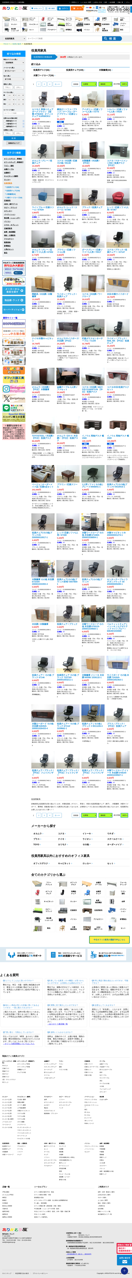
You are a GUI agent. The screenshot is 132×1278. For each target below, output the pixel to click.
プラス (37, 839)
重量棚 (102, 1154)
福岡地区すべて (10, 126)
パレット (102, 1168)
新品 (5, 253)
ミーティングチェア (50, 1064)
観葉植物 (7, 242)
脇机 (60, 1067)
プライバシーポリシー (40, 1273)
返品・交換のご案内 (104, 1203)
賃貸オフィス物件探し (41, 1217)
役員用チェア (6, 1149)
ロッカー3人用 (6, 1105)
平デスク (5, 1065)
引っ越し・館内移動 (40, 1203)
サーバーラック (22, 1136)
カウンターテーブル (65, 1102)
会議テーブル (9, 169)
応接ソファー (89, 1064)
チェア (19, 1154)
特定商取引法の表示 (22, 1273)
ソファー (62, 1099)
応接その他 (88, 1075)
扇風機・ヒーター (64, 1177)
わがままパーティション (91, 1106)
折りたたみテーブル (106, 1069)
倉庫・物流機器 (9, 232)
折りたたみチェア (49, 1072)
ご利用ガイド (74, 2)
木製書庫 (5, 1152)
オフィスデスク (41, 863)
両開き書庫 (20, 1102)
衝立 (86, 1109)
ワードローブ (6, 1124)
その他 (86, 844)
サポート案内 (102, 1197)
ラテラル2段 (21, 1113)
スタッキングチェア (50, 1067)
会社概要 (111, 2)
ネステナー (103, 1166)
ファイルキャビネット (24, 1133)
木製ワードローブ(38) (44, 75)
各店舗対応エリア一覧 (105, 1214)
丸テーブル (103, 1075)
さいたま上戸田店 (7, 1195)
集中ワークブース (49, 1146)
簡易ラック (103, 1157)
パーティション (9, 214)
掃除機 (61, 1152)
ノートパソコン (89, 1149)
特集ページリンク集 (104, 1211)
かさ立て (47, 1105)
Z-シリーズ (88, 1118)
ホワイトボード (49, 1102)
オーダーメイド (115, 844)
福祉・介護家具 (9, 235)
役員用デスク (6, 1146)
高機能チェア (21, 1069)
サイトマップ (6, 1273)
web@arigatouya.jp (8, 1242)
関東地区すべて (10, 121)
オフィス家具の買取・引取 (42, 1195)
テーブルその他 (104, 1083)
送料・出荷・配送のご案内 (106, 1192)
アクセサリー (9, 239)
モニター (87, 1152)
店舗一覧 (119, 2)
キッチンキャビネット (24, 1127)
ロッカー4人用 (6, 1108)
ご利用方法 (101, 1206)
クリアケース (21, 1124)
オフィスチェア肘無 (23, 1067)
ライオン (87, 839)
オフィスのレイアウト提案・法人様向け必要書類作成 (51, 1200)
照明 (60, 1171)
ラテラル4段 (21, 1119)
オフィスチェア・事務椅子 (14, 162)
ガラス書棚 (20, 1122)
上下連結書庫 (21, 1108)
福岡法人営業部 (7, 1217)
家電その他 (62, 1179)
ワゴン (61, 1064)
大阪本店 (5, 1208)
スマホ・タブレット (11, 225)
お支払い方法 (97, 2)
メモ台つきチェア (49, 1078)
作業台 (102, 1160)
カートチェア (48, 1069)
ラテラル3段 (21, 1116)
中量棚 (102, 1152)
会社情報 (100, 1208)
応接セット (88, 1069)
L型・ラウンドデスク (9, 1079)
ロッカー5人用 (6, 1110)
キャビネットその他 (23, 1138)
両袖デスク (5, 1071)
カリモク (63, 844)
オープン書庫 (21, 1105)
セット (111, 863)
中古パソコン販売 (39, 1214)
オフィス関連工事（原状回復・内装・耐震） (48, 1206)
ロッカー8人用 (6, 1116)
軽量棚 (102, 1146)
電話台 (46, 1108)
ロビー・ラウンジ (10, 207)
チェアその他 (21, 1072)
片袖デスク (5, 1068)
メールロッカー (7, 1122)
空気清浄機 (62, 1168)
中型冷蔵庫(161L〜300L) (66, 1157)
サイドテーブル (104, 1078)
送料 (105, 2)
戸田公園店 (5, 1192)
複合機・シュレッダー (12, 218)
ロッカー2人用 (6, 1102)
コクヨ (62, 834)
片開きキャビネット (23, 1110)
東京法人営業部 (7, 1206)
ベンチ (61, 1108)
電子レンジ (62, 1163)
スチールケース (115, 839)
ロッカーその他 (7, 1127)
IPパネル (87, 1112)
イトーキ (87, 834)
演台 (101, 1081)
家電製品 (7, 246)
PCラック (5, 1082)
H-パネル (87, 1115)
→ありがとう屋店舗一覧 (57, 1024)
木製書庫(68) (106, 70)
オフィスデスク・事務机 (13, 159)
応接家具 (7, 200)
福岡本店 (5, 1214)
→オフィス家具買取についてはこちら (19, 1044)
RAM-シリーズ (89, 1123)
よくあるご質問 (85, 2)
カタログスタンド (49, 1110)
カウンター (8, 211)
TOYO (37, 844)
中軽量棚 (102, 1149)
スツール (47, 1075)
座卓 (101, 1072)
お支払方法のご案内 (104, 1195)
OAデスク (5, 1074)
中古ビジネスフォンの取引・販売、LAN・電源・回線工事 (52, 1211)
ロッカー (87, 863)
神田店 (4, 1197)
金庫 (45, 1099)
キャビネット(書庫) (11, 176)
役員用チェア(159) (75, 70)
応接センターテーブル (91, 1067)
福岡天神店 (5, 1211)
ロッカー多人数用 (7, 1119)
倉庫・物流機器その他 (106, 1171)
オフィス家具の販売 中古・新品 (44, 1192)
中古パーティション (91, 1102)
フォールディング (105, 1089)
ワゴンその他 (63, 1069)
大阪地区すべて (10, 124)
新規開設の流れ (39, 1197)
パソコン (7, 221)
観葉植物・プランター (51, 1113)
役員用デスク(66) (42, 70)
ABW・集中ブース (11, 204)
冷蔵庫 (61, 1154)
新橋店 (4, 1200)
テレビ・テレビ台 (64, 1174)
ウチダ (111, 834)
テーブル (20, 1149)
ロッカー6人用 (6, 1113)
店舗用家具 (8, 228)
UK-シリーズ (89, 1120)
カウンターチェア (64, 1105)
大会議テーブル (104, 1067)
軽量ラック (103, 1174)
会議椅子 (7, 173)
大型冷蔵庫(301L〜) (65, 1160)
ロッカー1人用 (6, 1099)
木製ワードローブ (7, 1154)
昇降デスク (5, 1077)
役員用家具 (8, 183)
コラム (127, 2)
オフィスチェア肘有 (23, 1064)
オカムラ (38, 834)
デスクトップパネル (91, 1099)
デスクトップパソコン (91, 1146)
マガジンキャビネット (24, 1130)
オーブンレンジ (64, 1166)
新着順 (75, 84)
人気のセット (9, 249)
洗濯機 (61, 1149)
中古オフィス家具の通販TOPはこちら (109, 940)
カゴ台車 (102, 1163)
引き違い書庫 (21, 1099)
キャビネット (65, 863)
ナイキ (62, 839)
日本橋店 (5, 1203)
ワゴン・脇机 (9, 166)
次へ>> (57, 84)
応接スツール (89, 1072)
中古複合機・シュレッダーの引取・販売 (46, 1208)
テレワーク (62, 1146)
